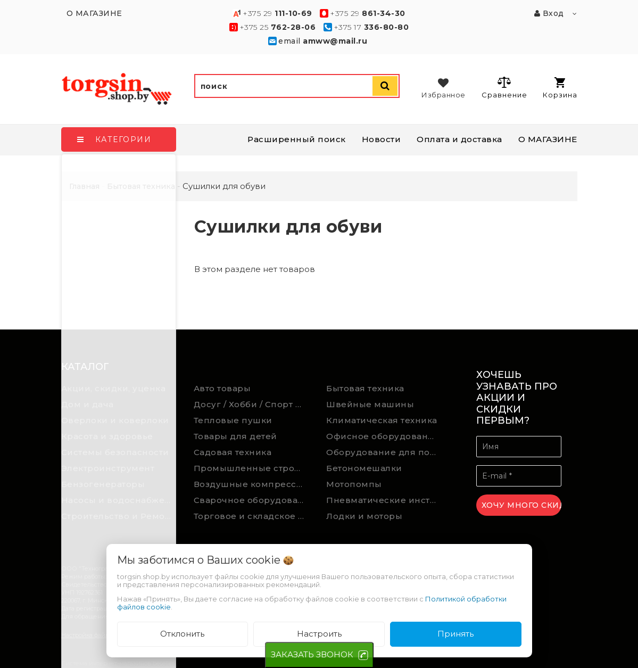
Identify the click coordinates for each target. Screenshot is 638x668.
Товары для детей (235, 436)
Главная (84, 186)
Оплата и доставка (459, 139)
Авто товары (222, 388)
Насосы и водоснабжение (119, 500)
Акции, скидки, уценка (113, 388)
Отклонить (182, 634)
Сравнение (504, 87)
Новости (381, 139)
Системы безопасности (115, 452)
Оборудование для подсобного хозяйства (384, 452)
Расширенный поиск (296, 139)
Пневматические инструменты (384, 500)
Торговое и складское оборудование (252, 516)
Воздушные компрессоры (252, 484)
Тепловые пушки (233, 420)
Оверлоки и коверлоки (115, 420)
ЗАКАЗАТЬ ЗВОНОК (312, 654)
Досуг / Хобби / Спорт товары (252, 404)
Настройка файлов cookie (98, 635)
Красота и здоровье (107, 436)
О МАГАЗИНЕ (547, 139)
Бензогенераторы (103, 484)
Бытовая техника (365, 388)
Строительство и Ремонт (118, 516)
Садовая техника (233, 452)
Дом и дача (87, 404)
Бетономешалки (364, 468)
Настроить (319, 634)
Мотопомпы (354, 484)
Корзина (560, 88)
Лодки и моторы (364, 516)
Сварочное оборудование (252, 500)
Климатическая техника (381, 420)
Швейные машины (370, 404)
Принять (455, 634)
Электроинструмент (108, 468)
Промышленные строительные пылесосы (252, 468)
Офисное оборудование (383, 436)
